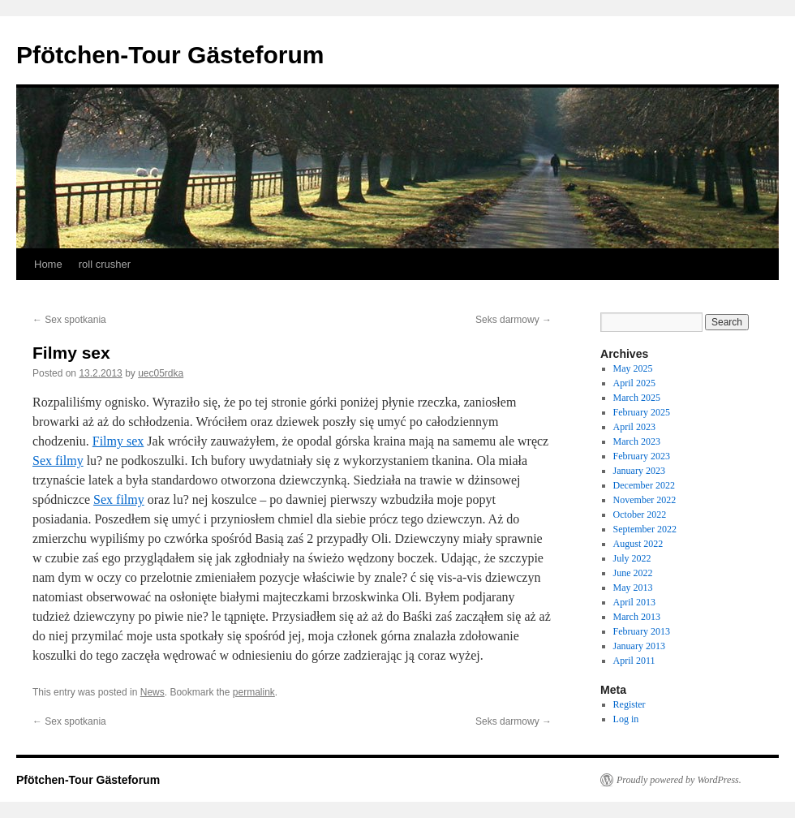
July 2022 (632, 558)
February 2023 (641, 456)
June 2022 (633, 573)
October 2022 (640, 514)
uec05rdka (160, 373)
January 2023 (639, 470)
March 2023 (636, 441)
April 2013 (634, 602)
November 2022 (645, 500)
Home (48, 264)
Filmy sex (118, 441)
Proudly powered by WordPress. (679, 780)
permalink (254, 692)
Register (629, 704)
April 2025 (634, 383)
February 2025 (641, 412)
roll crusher (105, 264)
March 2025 (636, 397)
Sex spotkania (69, 319)
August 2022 (638, 543)
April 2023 (634, 427)
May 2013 (633, 587)
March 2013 (636, 616)
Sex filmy (58, 460)
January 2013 (639, 646)
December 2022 (644, 485)
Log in (626, 719)
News (152, 692)
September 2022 (645, 529)
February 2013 (641, 631)
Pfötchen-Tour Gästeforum (170, 54)
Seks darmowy (513, 319)
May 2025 (633, 368)
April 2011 (634, 660)
